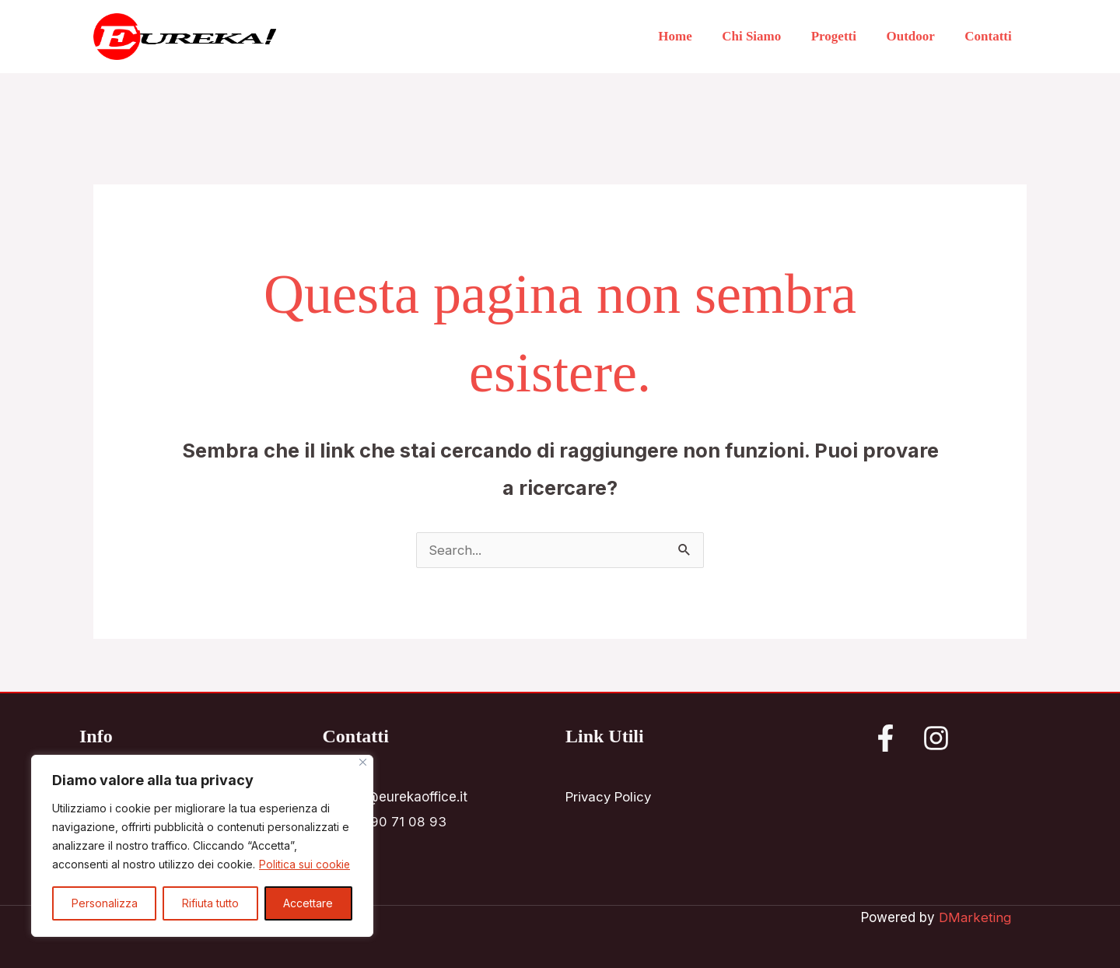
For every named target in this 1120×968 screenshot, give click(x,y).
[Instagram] (936, 738)
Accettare (308, 903)
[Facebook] (885, 738)
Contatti (990, 36)
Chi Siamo (763, 36)
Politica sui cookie (305, 864)
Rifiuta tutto (210, 903)
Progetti (842, 36)
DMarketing (975, 917)
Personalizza (105, 903)
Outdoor (915, 36)
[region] (202, 846)
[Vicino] (362, 762)
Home (691, 36)
